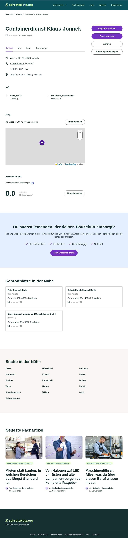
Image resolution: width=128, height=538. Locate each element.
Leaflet (59, 164)
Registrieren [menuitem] (116, 5)
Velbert (9, 380)
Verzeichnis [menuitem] (58, 5)
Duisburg (68, 368)
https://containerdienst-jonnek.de (26, 74)
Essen (8, 368)
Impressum (95, 527)
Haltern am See (100, 386)
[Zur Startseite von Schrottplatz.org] (19, 5)
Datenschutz (43, 527)
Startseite (10, 14)
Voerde (19, 14)
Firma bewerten (74, 193)
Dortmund (98, 368)
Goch (66, 386)
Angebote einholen (107, 28)
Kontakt (33, 527)
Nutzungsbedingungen (74, 527)
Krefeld (9, 374)
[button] (42, 143)
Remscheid (98, 374)
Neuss (38, 374)
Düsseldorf (40, 368)
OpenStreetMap (70, 164)
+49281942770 (17, 63)
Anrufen (107, 44)
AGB (87, 527)
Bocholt (68, 374)
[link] (34, 296)
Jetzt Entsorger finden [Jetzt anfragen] (64, 253)
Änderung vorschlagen (107, 52)
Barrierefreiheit (57, 527)
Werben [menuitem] (102, 5)
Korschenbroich (13, 386)
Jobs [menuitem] (92, 5)
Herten (67, 380)
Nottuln (96, 380)
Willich (38, 386)
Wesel (37, 380)
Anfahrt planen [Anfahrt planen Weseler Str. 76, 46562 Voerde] (75, 122)
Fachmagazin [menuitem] (78, 5)
